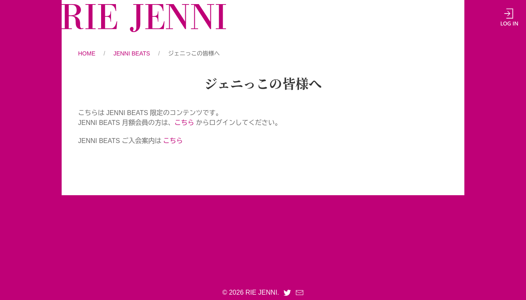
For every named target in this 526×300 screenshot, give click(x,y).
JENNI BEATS (131, 53)
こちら (184, 122)
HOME (86, 53)
